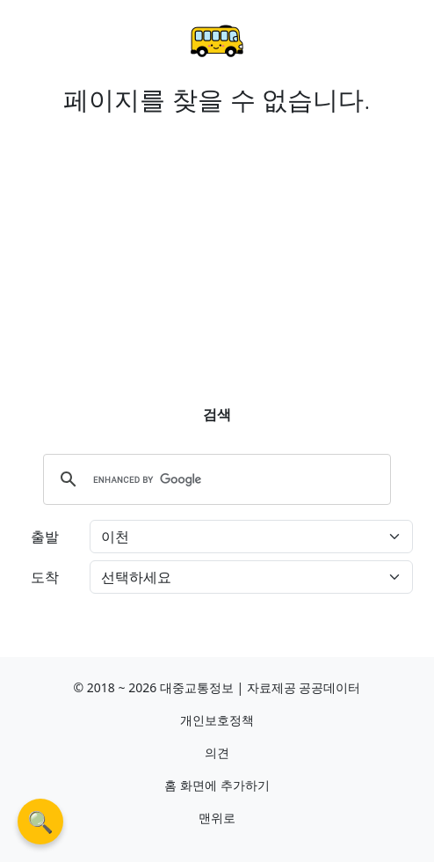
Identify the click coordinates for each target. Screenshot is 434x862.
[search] (214, 479)
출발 (45, 536)
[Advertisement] (217, 245)
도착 (45, 577)
